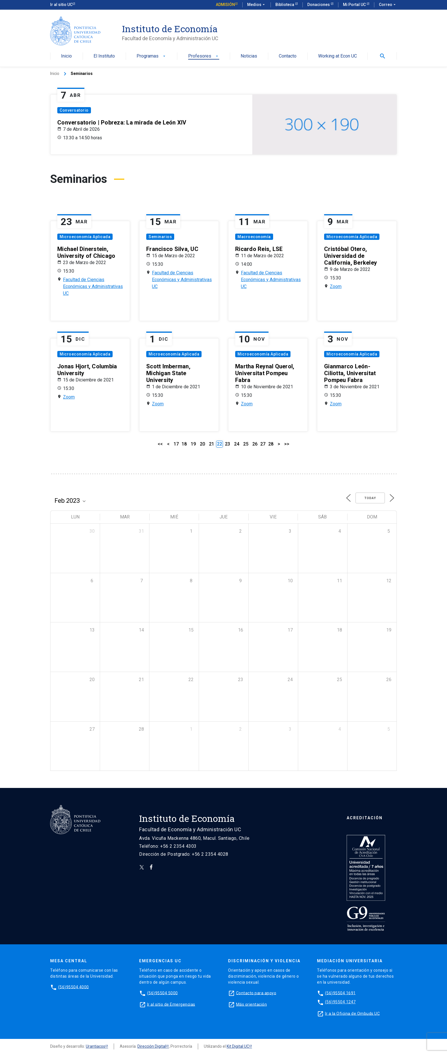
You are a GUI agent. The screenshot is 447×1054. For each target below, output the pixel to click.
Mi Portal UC (355, 4)
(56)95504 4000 (73, 986)
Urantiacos (95, 1046)
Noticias (249, 56)
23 (227, 444)
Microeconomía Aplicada (85, 236)
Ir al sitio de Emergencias (171, 1004)
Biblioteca (285, 4)
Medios (256, 4)
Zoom (336, 286)
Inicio (66, 56)
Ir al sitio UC (61, 4)
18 (184, 444)
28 (270, 444)
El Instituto (104, 56)
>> (286, 444)
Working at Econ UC (337, 56)
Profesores (203, 56)
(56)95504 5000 (162, 992)
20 (202, 444)
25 (245, 444)
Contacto (287, 56)
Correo (388, 4)
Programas (151, 56)
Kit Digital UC (238, 1046)
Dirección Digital (151, 1046)
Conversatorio (74, 110)
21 (211, 444)
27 (262, 444)
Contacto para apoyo (256, 992)
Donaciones (319, 4)
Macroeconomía (254, 236)
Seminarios (160, 236)
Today (370, 498)
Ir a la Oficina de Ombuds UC (352, 1013)
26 (254, 444)
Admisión (225, 4)
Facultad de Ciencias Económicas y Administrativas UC (93, 286)
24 (236, 444)
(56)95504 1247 (340, 1002)
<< (160, 444)
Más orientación (251, 1004)
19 (193, 444)
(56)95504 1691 (340, 992)
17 (176, 444)
